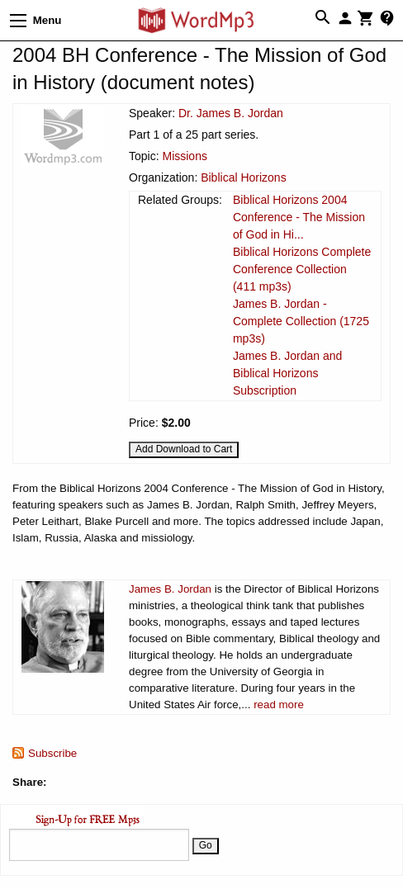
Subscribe (52, 753)
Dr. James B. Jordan (230, 113)
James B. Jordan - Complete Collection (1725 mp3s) (301, 321)
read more (279, 704)
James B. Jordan (170, 589)
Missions (184, 156)
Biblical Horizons (243, 177)
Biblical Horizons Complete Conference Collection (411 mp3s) (302, 269)
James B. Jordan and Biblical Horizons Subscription (287, 373)
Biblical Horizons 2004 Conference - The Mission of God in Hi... (299, 217)
